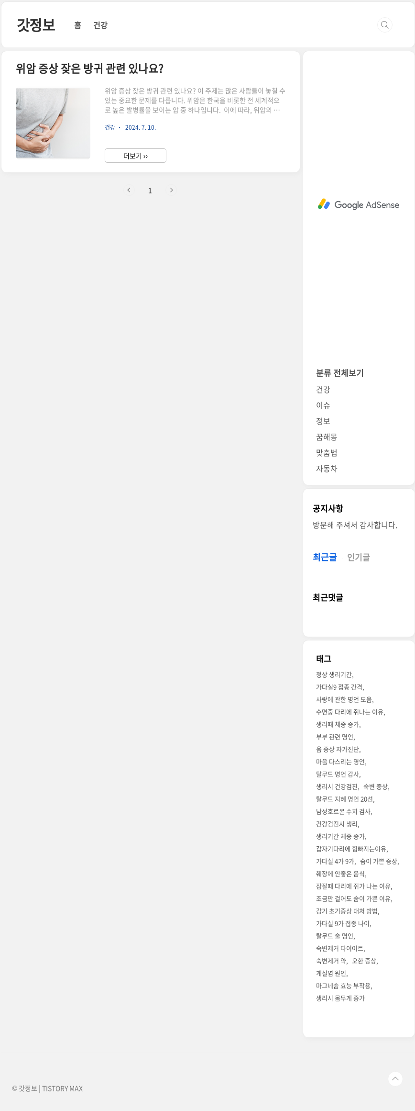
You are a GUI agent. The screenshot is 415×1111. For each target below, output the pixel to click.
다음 (171, 190)
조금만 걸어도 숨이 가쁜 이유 (353, 898)
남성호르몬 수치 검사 (343, 811)
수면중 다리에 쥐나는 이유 (349, 711)
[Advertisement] (359, 204)
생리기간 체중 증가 (340, 836)
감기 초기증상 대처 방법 (347, 910)
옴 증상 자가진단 (337, 748)
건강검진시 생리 (337, 823)
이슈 (323, 405)
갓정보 (36, 24)
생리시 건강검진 (337, 786)
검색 (385, 25)
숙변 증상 (375, 786)
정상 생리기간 (334, 674)
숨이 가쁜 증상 (378, 860)
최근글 (325, 556)
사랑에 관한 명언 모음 (344, 699)
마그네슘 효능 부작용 (343, 985)
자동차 (327, 468)
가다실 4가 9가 (335, 860)
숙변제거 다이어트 (339, 948)
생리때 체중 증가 (337, 724)
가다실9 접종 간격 (339, 686)
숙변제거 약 (331, 960)
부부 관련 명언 (334, 736)
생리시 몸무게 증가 (340, 997)
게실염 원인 (331, 972)
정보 (323, 420)
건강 (100, 25)
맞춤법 (327, 452)
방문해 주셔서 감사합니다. (355, 524)
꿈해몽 (327, 436)
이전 (129, 190)
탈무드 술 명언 (334, 935)
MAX (76, 1088)
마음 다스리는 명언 (340, 761)
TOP (395, 1079)
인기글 (358, 557)
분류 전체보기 (340, 373)
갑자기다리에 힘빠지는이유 (351, 848)
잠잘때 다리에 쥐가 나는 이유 (353, 885)
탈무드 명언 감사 (337, 773)
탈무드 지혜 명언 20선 (344, 798)
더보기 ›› (135, 155)
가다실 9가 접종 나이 (343, 923)
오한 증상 (364, 960)
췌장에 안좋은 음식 (340, 873)
